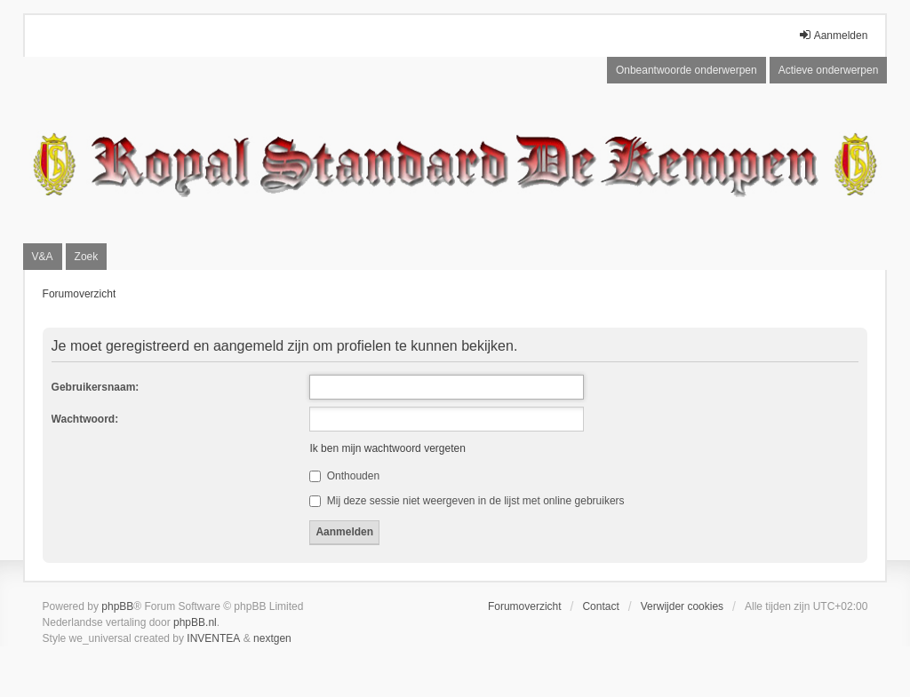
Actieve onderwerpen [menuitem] (828, 70)
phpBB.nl (195, 622)
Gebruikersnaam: (96, 387)
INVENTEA (213, 638)
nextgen (272, 638)
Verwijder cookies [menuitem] (682, 606)
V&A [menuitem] (42, 256)
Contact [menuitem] (600, 606)
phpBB (117, 606)
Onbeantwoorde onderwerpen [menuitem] (686, 70)
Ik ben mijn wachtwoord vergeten (387, 448)
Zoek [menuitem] (87, 256)
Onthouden (344, 476)
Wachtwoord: (85, 419)
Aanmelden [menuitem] (833, 35)
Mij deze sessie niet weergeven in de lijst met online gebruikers (466, 501)
